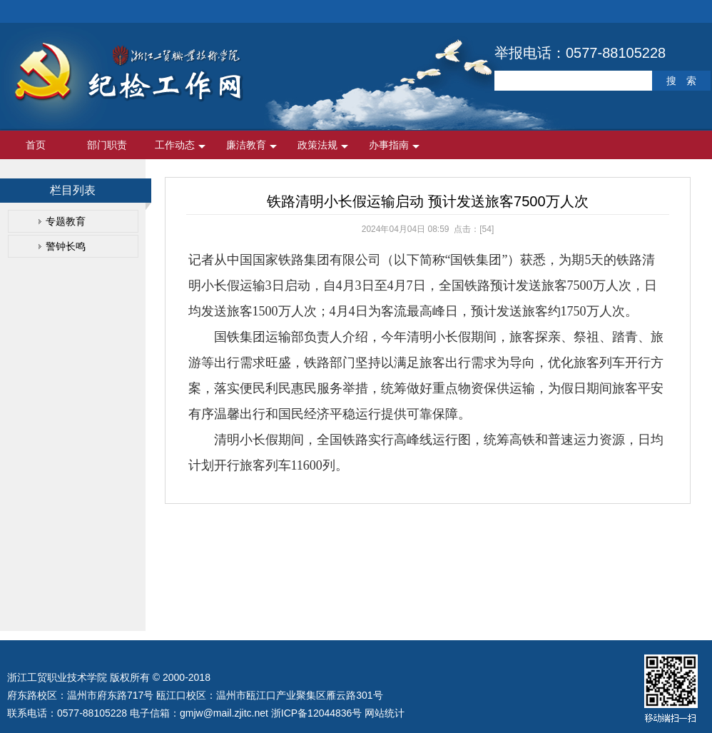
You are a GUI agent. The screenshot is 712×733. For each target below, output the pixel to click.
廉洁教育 (246, 145)
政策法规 (317, 145)
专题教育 (66, 221)
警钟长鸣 (66, 246)
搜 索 (681, 80)
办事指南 (389, 145)
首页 (36, 145)
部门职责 (107, 145)
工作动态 (175, 145)
